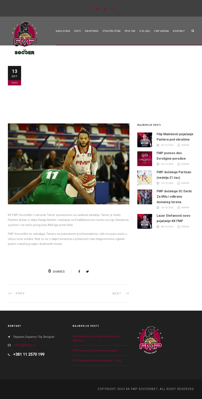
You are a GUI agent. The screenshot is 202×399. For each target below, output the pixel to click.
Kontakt (179, 31)
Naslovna (63, 31)
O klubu (145, 31)
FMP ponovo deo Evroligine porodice (95, 350)
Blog (37, 92)
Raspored (92, 31)
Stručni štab (112, 31)
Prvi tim (130, 31)
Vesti (77, 31)
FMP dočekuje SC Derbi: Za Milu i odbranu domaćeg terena (174, 196)
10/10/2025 (167, 207)
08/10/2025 (167, 227)
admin (185, 145)
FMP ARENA (161, 31)
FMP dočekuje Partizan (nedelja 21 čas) (97, 360)
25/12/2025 (167, 164)
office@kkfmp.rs (24, 345)
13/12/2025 (167, 183)
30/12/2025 (167, 145)
